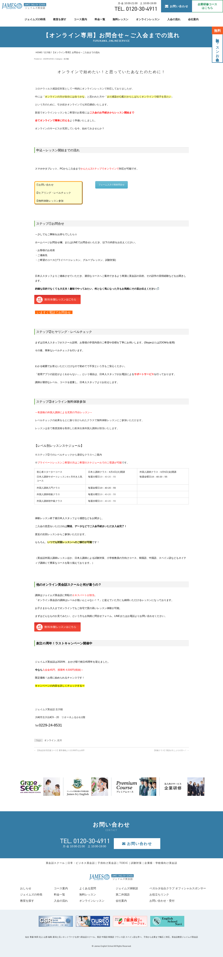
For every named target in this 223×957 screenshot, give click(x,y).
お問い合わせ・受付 (162, 900)
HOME (39, 52)
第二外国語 (123, 894)
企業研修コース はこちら (207, 6)
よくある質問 (87, 888)
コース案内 (80, 19)
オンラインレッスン (148, 19)
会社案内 (193, 19)
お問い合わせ (176, 6)
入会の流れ (173, 19)
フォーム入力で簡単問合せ (111, 184)
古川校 (47, 52)
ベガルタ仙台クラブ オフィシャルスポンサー (177, 888)
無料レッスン (120, 19)
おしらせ (25, 888)
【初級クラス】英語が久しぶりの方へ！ (171, 750)
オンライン (50, 740)
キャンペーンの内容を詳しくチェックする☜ (60, 685)
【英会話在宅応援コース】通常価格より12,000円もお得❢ (59, 750)
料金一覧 (100, 19)
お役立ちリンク (159, 894)
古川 (59, 740)
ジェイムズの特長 (35, 19)
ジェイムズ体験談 (127, 888)
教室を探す (59, 19)
